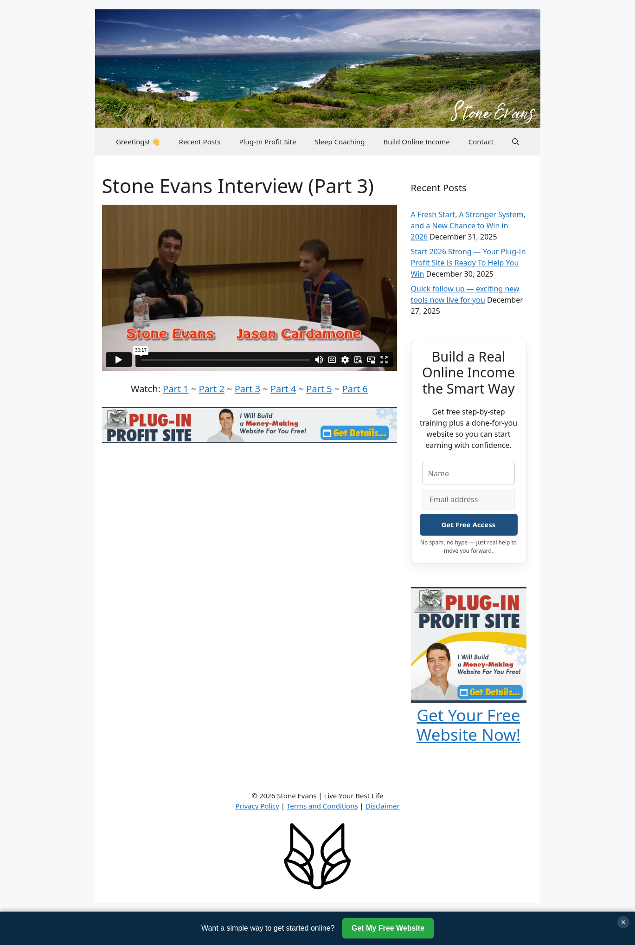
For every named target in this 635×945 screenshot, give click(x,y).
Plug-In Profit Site (267, 141)
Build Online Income (416, 141)
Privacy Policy (257, 805)
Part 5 (319, 388)
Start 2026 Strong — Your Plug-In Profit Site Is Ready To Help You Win (468, 262)
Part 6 (355, 388)
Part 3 (247, 388)
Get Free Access (469, 524)
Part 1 (175, 388)
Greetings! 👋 (138, 141)
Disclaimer (383, 805)
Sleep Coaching (339, 141)
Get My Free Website (388, 928)
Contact (481, 141)
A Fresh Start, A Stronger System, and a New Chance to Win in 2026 (468, 225)
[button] (515, 141)
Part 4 (283, 388)
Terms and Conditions (322, 805)
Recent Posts (200, 141)
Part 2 (211, 388)
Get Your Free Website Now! (468, 724)
